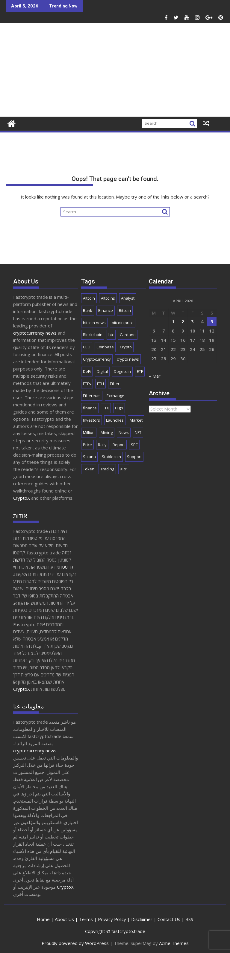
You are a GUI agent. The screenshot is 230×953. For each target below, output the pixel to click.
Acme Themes (174, 943)
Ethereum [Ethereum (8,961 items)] (92, 395)
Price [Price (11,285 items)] (87, 444)
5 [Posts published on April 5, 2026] (212, 321)
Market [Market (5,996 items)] (136, 420)
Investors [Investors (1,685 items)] (91, 420)
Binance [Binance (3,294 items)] (105, 310)
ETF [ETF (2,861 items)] (140, 371)
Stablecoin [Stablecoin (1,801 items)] (111, 456)
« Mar (155, 376)
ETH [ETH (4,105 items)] (100, 383)
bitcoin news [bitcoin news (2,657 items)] (94, 322)
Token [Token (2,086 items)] (88, 469)
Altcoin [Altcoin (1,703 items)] (89, 298)
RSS (189, 919)
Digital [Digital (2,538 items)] (102, 371)
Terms (86, 919)
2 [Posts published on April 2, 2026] (182, 321)
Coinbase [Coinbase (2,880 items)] (105, 347)
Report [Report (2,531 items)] (119, 444)
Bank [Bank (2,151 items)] (87, 310)
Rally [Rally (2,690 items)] (102, 444)
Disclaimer (141, 919)
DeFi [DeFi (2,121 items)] (87, 371)
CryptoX (21, 498)
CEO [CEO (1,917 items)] (86, 347)
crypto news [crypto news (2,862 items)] (128, 359)
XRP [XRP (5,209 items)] (123, 469)
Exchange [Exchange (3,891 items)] (115, 395)
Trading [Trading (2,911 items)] (107, 469)
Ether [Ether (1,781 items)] (114, 383)
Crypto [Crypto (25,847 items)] (126, 347)
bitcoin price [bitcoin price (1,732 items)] (123, 322)
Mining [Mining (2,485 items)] (107, 432)
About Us (64, 919)
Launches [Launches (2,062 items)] (115, 420)
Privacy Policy (112, 919)
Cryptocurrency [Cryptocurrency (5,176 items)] (97, 359)
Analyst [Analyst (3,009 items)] (127, 298)
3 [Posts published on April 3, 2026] (192, 321)
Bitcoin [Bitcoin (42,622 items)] (125, 310)
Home (43, 919)
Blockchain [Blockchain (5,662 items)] (92, 334)
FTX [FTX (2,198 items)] (106, 408)
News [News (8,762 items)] (124, 432)
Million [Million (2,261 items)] (89, 432)
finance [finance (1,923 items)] (90, 408)
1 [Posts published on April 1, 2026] (173, 321)
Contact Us (169, 919)
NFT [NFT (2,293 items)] (138, 432)
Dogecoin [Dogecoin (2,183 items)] (122, 371)
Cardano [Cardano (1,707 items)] (128, 334)
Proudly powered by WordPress (75, 943)
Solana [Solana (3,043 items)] (89, 456)
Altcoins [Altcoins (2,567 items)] (108, 298)
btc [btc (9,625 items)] (111, 334)
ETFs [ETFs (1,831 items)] (87, 383)
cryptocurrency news (35, 333)
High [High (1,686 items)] (119, 408)
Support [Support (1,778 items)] (134, 456)
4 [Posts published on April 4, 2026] (202, 321)
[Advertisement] (150, 72)
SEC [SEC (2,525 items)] (134, 444)
